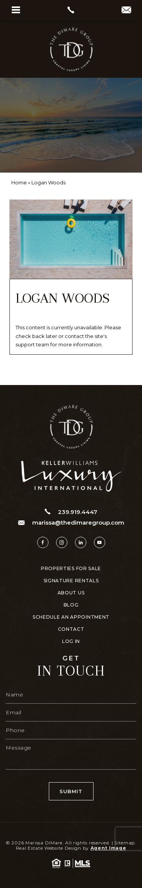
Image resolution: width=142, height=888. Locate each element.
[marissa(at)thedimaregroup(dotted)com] (126, 10)
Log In (71, 641)
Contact (71, 629)
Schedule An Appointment (71, 617)
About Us (71, 593)
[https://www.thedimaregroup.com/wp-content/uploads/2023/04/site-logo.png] (71, 49)
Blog (71, 605)
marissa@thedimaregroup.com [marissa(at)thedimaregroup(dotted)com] (71, 522)
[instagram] (61, 542)
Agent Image (108, 848)
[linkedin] (80, 542)
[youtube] (99, 542)
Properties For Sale (71, 568)
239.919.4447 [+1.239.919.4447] (71, 512)
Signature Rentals (71, 580)
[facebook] (42, 542)
